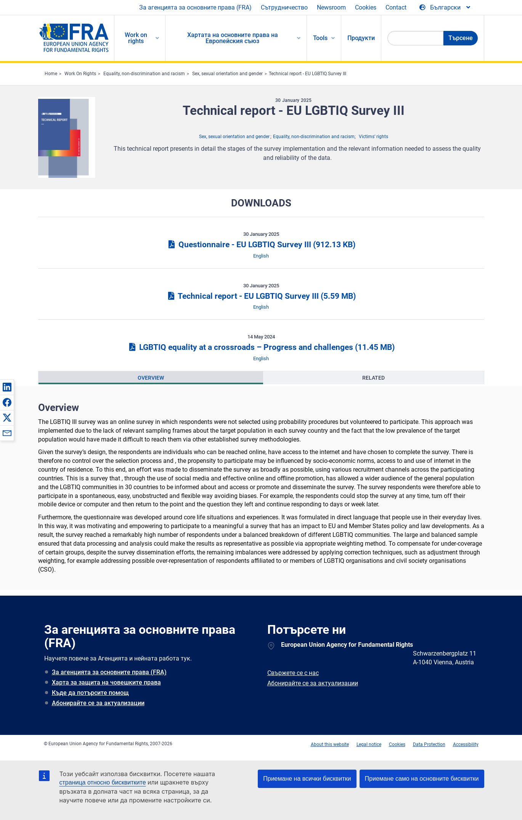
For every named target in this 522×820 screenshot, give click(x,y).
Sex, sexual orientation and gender (227, 73)
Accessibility (466, 744)
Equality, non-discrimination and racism (144, 73)
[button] (7, 387)
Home (51, 73)
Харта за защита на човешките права (106, 682)
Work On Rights (80, 73)
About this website (330, 744)
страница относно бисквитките (102, 782)
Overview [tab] (151, 378)
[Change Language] (445, 7)
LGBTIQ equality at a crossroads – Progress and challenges (261, 347)
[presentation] (151, 377)
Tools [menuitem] (320, 38)
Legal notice (369, 744)
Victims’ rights (373, 136)
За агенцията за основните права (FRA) (195, 7)
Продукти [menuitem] (361, 38)
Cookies (365, 7)
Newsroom (331, 7)
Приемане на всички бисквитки (307, 778)
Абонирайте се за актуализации (98, 703)
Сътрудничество (284, 7)
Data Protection (429, 744)
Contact (395, 7)
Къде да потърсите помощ (90, 692)
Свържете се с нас (293, 673)
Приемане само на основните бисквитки (422, 778)
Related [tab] (373, 378)
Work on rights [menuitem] (136, 38)
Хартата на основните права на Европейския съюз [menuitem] (232, 38)
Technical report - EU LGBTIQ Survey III (307, 73)
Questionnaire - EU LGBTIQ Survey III (261, 244)
